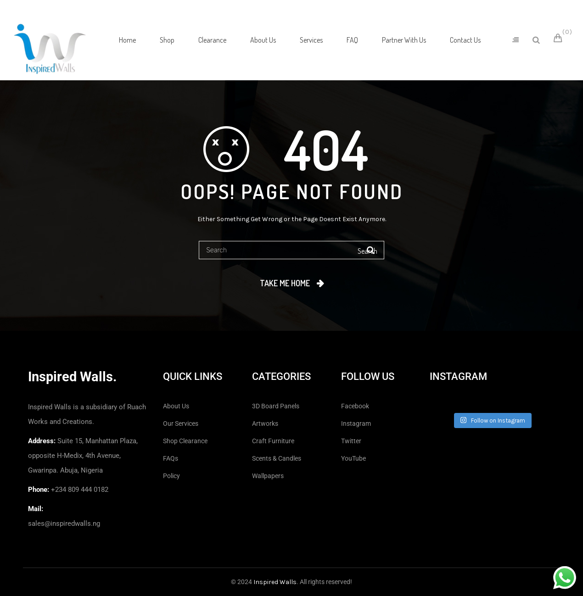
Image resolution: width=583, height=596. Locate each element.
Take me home (285, 283)
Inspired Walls (275, 582)
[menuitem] (127, 39)
